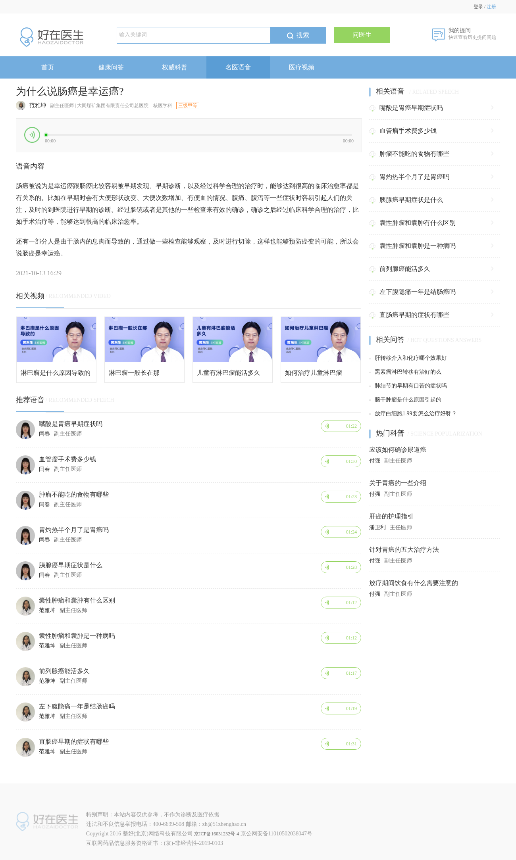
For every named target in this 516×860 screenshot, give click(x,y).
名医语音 (238, 67)
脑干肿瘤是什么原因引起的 (405, 400)
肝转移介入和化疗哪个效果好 (408, 358)
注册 (491, 7)
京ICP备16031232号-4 (216, 834)
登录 (478, 7)
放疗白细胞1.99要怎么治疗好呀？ (413, 414)
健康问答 (111, 67)
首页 (47, 67)
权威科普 (174, 67)
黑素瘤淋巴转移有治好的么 (405, 372)
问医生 (362, 34)
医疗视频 (301, 67)
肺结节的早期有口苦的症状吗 (408, 386)
